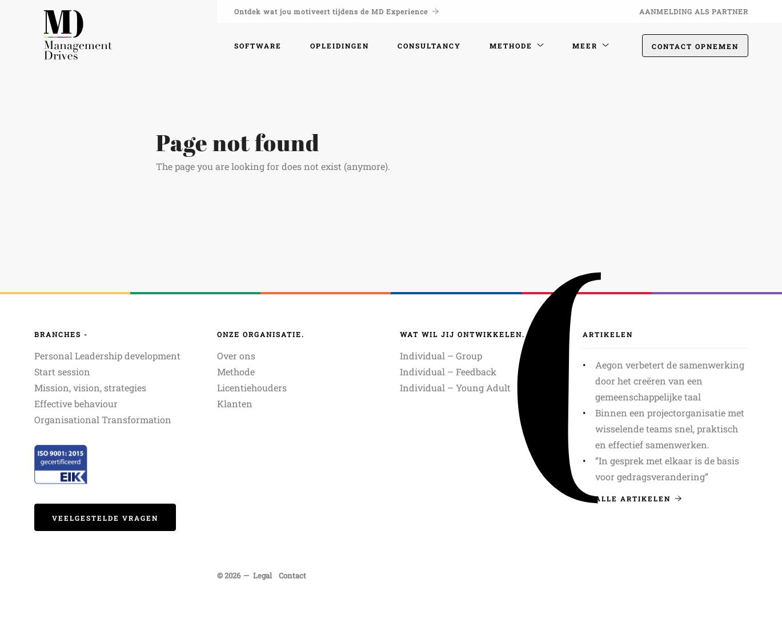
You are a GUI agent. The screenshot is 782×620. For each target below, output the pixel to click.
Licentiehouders (252, 388)
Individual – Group (441, 356)
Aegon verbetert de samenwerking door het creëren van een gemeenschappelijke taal (669, 381)
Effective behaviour (76, 404)
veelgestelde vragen (105, 517)
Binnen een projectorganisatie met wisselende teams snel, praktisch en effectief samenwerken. (669, 429)
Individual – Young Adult (455, 388)
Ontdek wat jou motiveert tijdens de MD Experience (336, 11)
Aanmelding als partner (693, 11)
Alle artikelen (638, 498)
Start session (62, 372)
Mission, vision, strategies (90, 388)
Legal (262, 575)
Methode (236, 372)
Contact (292, 575)
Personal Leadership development (107, 356)
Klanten (234, 404)
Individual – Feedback (448, 372)
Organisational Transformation (102, 420)
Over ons (236, 356)
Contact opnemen (695, 46)
